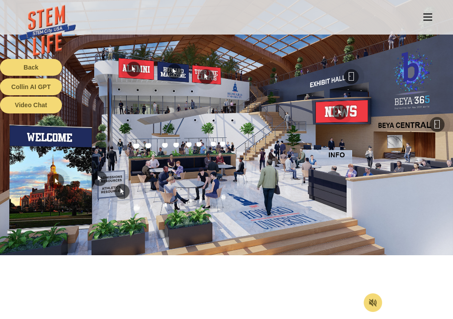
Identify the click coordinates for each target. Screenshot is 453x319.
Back (30, 67)
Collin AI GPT (31, 86)
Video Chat (31, 105)
